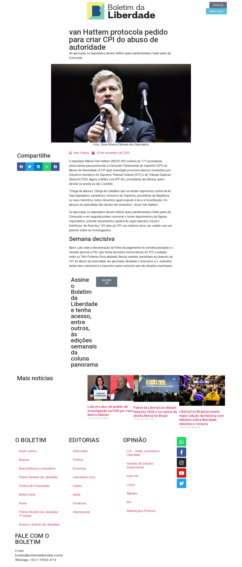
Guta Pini (132, 476)
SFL (129, 502)
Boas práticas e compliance (37, 468)
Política (78, 460)
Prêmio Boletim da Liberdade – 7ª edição (39, 514)
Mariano (132, 493)
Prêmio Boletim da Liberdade (38, 477)
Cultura (77, 486)
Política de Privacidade (34, 486)
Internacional (81, 512)
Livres (131, 485)
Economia (79, 468)
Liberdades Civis (84, 477)
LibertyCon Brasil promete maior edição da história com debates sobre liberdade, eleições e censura (201, 418)
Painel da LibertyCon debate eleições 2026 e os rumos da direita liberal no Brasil (155, 412)
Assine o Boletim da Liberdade (39, 524)
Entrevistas (80, 451)
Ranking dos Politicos (141, 511)
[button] (21, 166)
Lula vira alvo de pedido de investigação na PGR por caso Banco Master (110, 411)
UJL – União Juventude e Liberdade (143, 453)
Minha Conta (27, 494)
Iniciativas (79, 503)
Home (23, 503)
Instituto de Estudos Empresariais (140, 465)
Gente (77, 494)
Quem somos (28, 451)
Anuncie (24, 460)
